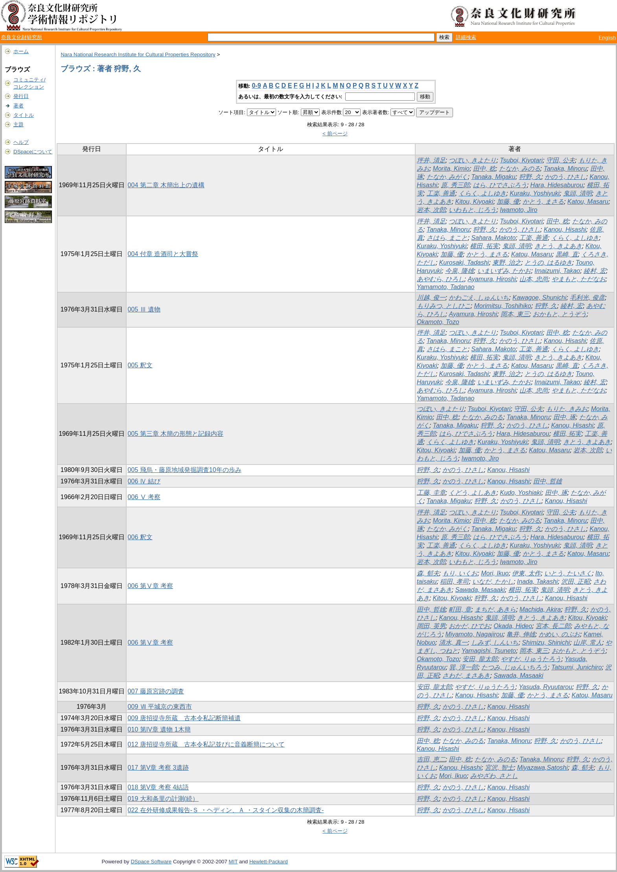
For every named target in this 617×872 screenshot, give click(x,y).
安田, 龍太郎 (479, 659)
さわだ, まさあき (466, 675)
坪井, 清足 (431, 160)
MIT (233, 862)
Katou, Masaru (587, 201)
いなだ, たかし (493, 581)
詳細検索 (466, 37)
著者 (18, 106)
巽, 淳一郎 (463, 667)
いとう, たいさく (568, 573)
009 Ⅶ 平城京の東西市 (160, 706)
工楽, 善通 (441, 193)
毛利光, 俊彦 (587, 297)
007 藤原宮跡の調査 (156, 691)
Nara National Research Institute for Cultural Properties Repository (138, 54)
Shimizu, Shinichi (546, 642)
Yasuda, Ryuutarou (545, 687)
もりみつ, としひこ (444, 305)
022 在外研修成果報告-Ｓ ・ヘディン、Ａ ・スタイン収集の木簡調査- (226, 810)
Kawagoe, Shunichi (539, 297)
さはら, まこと (447, 237)
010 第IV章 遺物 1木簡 (159, 729)
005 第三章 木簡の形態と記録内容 (176, 433)
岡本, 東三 (515, 314)
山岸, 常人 (587, 642)
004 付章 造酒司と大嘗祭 (163, 254)
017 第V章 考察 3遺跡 (158, 767)
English (607, 38)
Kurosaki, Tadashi (464, 262)
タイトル (23, 115)
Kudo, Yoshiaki (520, 492)
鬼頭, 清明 (577, 193)
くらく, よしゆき (482, 193)
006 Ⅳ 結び (144, 481)
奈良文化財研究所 (21, 37)
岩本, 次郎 (431, 209)
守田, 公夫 (560, 160)
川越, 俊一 (431, 297)
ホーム (21, 51)
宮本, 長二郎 (553, 626)
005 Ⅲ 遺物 (144, 309)
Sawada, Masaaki (480, 589)
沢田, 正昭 (575, 581)
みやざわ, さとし (494, 775)
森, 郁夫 (428, 573)
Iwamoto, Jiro (518, 209)
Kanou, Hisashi (565, 229)
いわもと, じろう (472, 209)
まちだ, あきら (495, 609)
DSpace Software (151, 862)
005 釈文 (140, 365)
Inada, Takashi (537, 581)
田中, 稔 (484, 168)
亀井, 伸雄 (520, 634)
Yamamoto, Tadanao (446, 287)
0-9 (256, 85)
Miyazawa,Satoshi (542, 767)
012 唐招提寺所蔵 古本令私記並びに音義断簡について (206, 744)
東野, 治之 (506, 262)
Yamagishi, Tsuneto (488, 650)
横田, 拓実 (484, 246)
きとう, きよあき (558, 246)
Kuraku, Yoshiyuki (535, 193)
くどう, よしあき (472, 492)
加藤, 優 (508, 201)
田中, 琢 (564, 417)
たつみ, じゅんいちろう (514, 667)
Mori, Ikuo (494, 573)
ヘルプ (21, 142)
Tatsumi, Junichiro (576, 667)
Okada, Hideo (513, 626)
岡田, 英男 (431, 626)
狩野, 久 (530, 176)
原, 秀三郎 (455, 185)
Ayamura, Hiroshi (492, 279)
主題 (18, 124)
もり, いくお (459, 573)
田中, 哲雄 (547, 481)
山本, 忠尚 (533, 279)
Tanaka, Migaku (493, 176)
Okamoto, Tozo (438, 322)
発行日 (21, 96)
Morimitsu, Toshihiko (502, 305)
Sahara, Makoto (493, 237)
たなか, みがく (447, 176)
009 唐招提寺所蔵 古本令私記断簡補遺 (184, 718)
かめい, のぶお (559, 634)
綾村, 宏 (595, 270)
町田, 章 (460, 609)
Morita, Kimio (451, 168)
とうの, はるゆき (548, 262)
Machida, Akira (540, 609)
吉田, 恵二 (431, 759)
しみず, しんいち (495, 642)
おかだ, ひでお (469, 626)
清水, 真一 (453, 642)
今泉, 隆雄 (459, 270)
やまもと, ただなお (579, 279)
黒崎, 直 (567, 254)
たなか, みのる (519, 168)
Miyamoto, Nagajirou (474, 634)
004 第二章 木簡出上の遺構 (166, 185)
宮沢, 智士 (499, 767)
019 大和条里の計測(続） (163, 798)
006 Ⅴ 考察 (144, 497)
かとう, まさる (543, 201)
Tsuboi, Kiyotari (521, 160)
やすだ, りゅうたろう (531, 659)
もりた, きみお (567, 409)
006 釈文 (140, 537)
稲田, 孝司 (454, 581)
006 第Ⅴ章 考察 (150, 586)
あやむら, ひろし (440, 279)
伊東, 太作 (526, 573)
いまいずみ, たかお (504, 270)
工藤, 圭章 (431, 492)
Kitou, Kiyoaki (474, 201)
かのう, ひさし (565, 176)
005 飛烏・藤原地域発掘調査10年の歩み (184, 469)
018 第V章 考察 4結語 (158, 787)
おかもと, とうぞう (560, 314)
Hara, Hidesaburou (556, 185)
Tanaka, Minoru (565, 168)
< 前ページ (335, 133)
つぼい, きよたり (472, 160)
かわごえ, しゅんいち (479, 297)
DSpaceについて (32, 152)
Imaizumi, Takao (557, 270)
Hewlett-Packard (268, 862)
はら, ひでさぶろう (500, 185)
